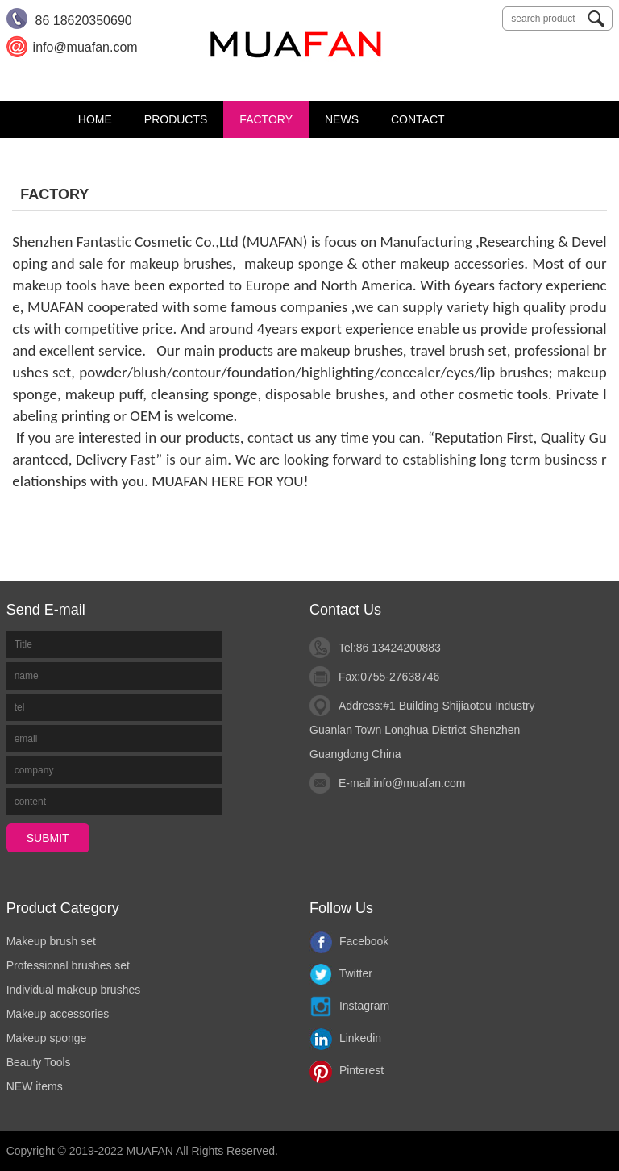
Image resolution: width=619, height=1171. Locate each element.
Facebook (349, 941)
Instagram (349, 1005)
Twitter (341, 973)
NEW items (34, 1086)
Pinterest (347, 1070)
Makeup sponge (46, 1037)
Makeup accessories (58, 1013)
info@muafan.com (420, 783)
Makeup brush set (51, 941)
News (342, 119)
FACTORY (266, 119)
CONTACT (418, 119)
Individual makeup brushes (73, 989)
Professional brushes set (68, 965)
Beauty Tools (38, 1062)
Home (95, 119)
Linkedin (345, 1037)
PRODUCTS (176, 119)
